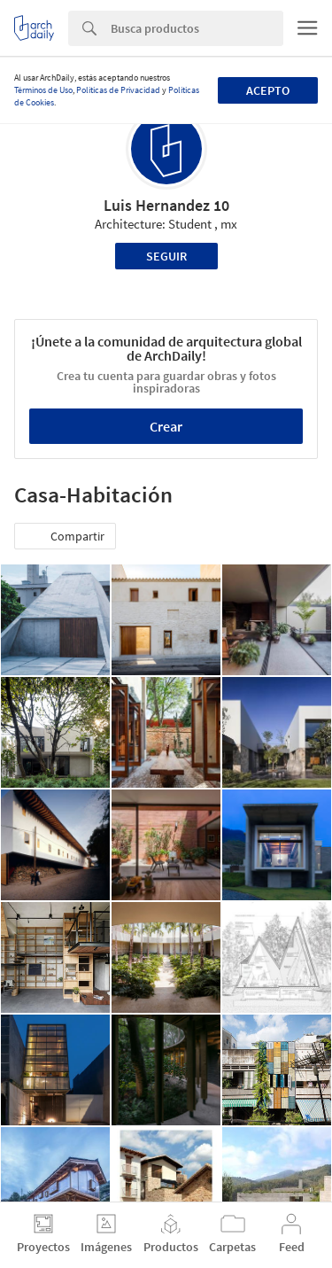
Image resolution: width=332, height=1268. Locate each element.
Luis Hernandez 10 (166, 205)
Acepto (268, 90)
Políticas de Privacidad (118, 90)
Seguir (166, 256)
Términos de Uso (43, 90)
